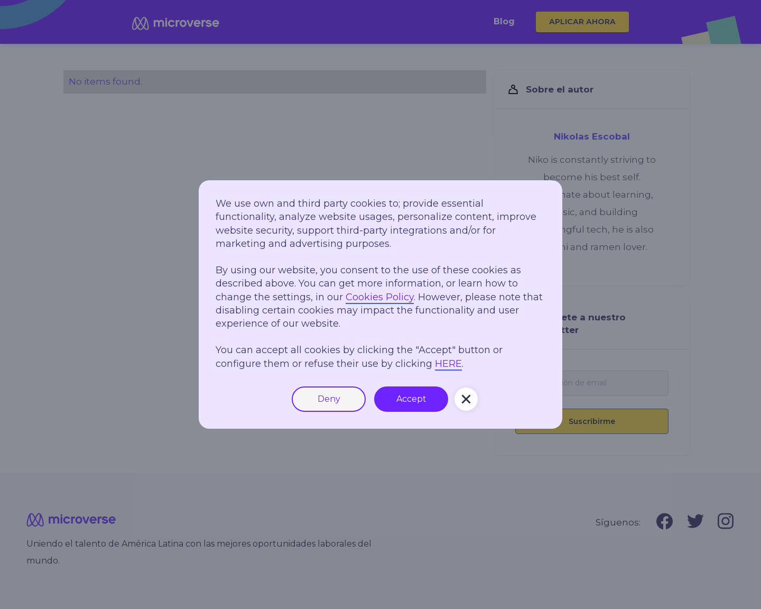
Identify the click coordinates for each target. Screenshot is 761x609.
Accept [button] (411, 399)
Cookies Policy (380, 297)
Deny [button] (329, 399)
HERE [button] (448, 364)
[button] (466, 399)
